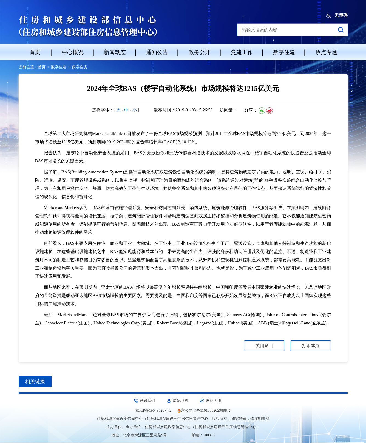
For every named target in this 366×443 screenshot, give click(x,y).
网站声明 (213, 401)
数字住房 (79, 67)
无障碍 (337, 15)
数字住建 (284, 52)
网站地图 (180, 401)
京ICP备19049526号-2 (153, 410)
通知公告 (157, 52)
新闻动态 (115, 52)
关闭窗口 (264, 345)
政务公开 (200, 52)
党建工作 (242, 52)
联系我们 (147, 401)
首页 (35, 52)
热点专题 (326, 52)
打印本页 (310, 345)
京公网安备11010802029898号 (206, 410)
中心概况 (73, 52)
